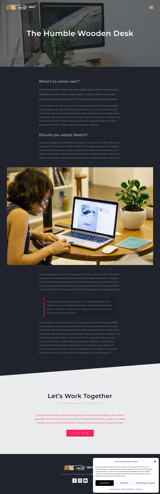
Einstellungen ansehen (145, 483)
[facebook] (74, 480)
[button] (155, 461)
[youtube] (85, 480)
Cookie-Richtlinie (114, 489)
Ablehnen (124, 483)
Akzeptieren (105, 483)
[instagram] (80, 480)
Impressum (139, 489)
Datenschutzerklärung (127, 489)
